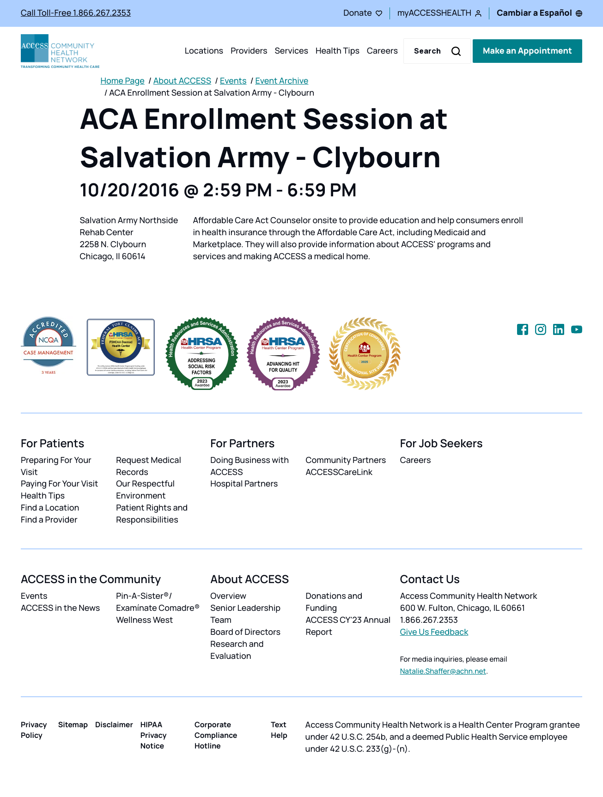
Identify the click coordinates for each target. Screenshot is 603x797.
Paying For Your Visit (59, 483)
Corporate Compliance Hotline (216, 735)
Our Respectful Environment (145, 489)
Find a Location (50, 507)
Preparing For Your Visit (56, 466)
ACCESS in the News (60, 608)
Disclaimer (114, 724)
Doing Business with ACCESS (249, 466)
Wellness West (144, 620)
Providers (249, 50)
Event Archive (281, 80)
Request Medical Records (148, 466)
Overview (228, 596)
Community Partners (345, 460)
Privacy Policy (34, 729)
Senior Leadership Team (245, 614)
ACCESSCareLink (338, 472)
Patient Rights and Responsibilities (152, 513)
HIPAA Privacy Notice (153, 735)
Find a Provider (49, 519)
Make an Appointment (527, 50)
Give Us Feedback (434, 632)
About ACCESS (182, 80)
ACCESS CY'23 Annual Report (347, 626)
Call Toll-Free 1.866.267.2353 (76, 12)
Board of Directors (245, 632)
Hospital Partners (244, 483)
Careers (382, 50)
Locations (204, 50)
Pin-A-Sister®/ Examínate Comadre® (158, 602)
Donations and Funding (333, 602)
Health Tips (337, 50)
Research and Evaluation (236, 650)
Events (233, 80)
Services (291, 50)
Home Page (123, 80)
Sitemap (73, 724)
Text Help (279, 729)
